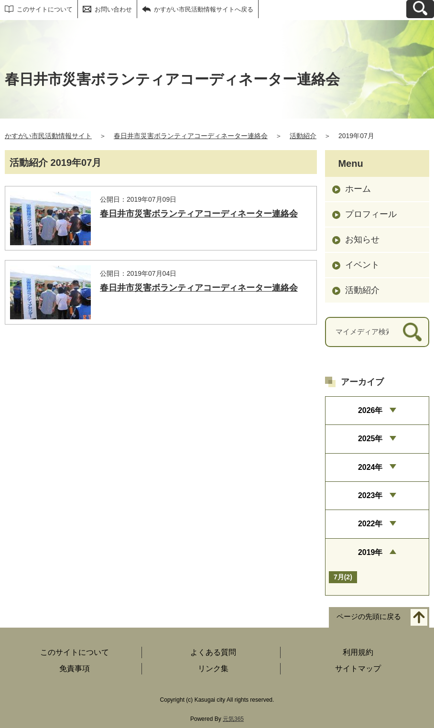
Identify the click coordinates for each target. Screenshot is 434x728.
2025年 (370, 439)
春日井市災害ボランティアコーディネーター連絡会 (191, 136)
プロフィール (371, 214)
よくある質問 (213, 652)
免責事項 (74, 668)
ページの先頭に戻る (368, 617)
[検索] (412, 332)
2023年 (370, 495)
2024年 (370, 467)
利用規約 (358, 652)
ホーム (358, 189)
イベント (362, 265)
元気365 (233, 719)
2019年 (370, 552)
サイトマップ (358, 668)
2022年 (370, 524)
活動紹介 (303, 136)
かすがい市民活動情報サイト (48, 136)
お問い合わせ (113, 9)
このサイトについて (45, 9)
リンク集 (213, 668)
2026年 (370, 410)
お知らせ (362, 239)
